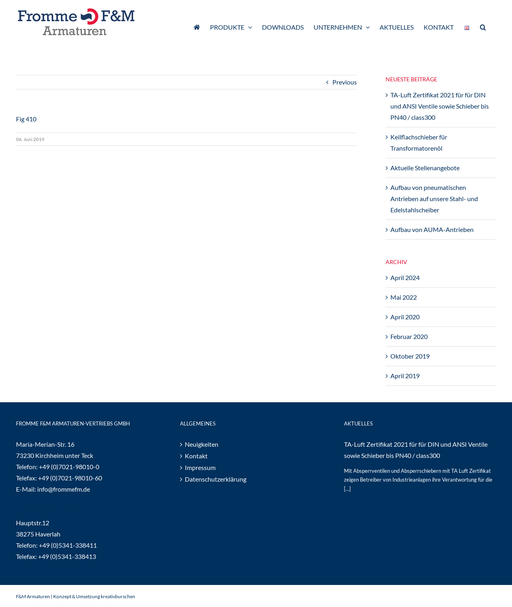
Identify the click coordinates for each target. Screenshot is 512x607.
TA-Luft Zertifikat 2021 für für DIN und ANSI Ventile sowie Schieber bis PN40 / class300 (439, 106)
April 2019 (405, 375)
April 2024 (405, 277)
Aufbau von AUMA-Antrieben (432, 229)
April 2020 (405, 317)
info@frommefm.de (63, 489)
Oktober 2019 (410, 356)
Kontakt (196, 456)
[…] (347, 489)
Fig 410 (26, 119)
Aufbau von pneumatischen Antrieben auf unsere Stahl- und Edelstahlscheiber (434, 199)
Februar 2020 (409, 336)
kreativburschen (118, 596)
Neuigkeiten (201, 444)
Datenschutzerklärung (215, 479)
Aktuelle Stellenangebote (425, 167)
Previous (344, 82)
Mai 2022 (403, 297)
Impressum (200, 467)
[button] (483, 26)
